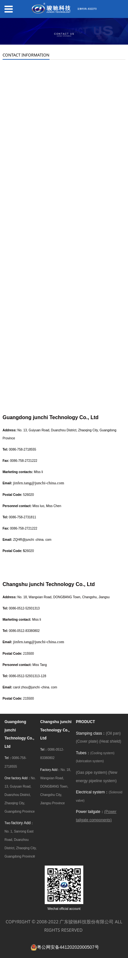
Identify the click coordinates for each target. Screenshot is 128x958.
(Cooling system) (102, 753)
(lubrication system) (90, 761)
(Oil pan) (113, 733)
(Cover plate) (87, 741)
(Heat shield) (110, 741)
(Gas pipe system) (91, 772)
